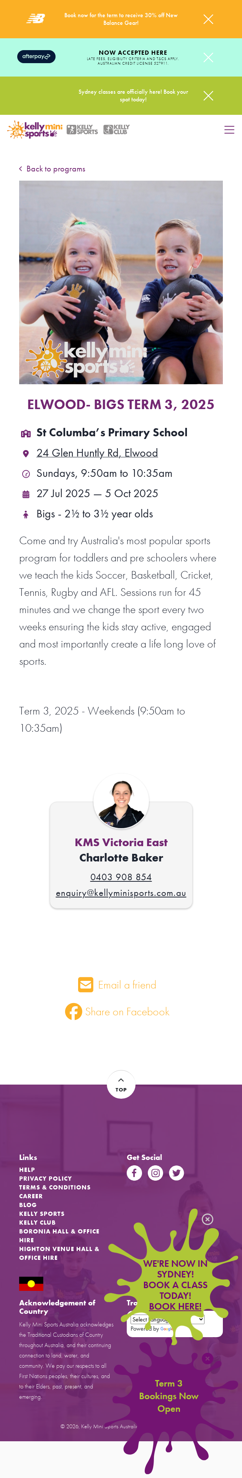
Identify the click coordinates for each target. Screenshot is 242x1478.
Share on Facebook (117, 1011)
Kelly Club (37, 1223)
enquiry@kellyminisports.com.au (121, 892)
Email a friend (117, 984)
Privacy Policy (45, 1179)
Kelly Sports (42, 1214)
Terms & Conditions (55, 1187)
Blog (28, 1205)
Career (31, 1196)
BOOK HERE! (175, 1306)
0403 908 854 (121, 877)
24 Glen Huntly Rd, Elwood (88, 452)
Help (27, 1170)
